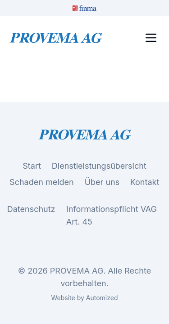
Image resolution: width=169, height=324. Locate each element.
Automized (102, 298)
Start (32, 166)
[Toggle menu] (151, 38)
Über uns (102, 182)
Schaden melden (41, 182)
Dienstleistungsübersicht (99, 166)
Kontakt (145, 182)
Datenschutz (31, 209)
